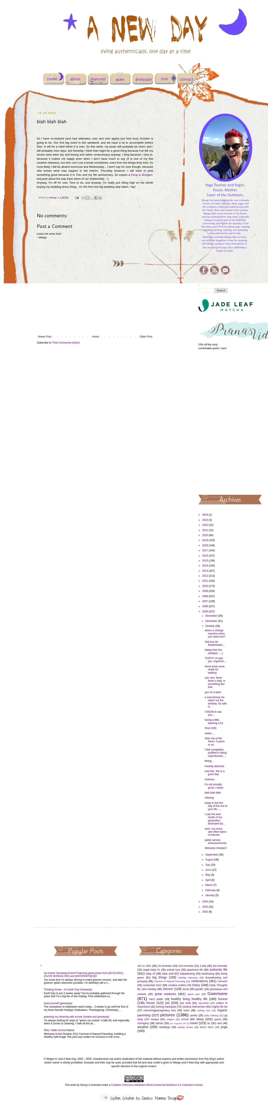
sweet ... (209, 733)
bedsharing (208, 973)
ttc (208, 1023)
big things (159, 977)
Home (95, 336)
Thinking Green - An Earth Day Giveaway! (68, 989)
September (212, 854)
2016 (205, 555)
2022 (205, 525)
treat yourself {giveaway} (58, 1003)
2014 (205, 565)
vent (219, 1023)
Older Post (146, 336)
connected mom (152, 985)
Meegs (84, 1084)
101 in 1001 (144, 965)
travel (194, 1023)
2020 (205, 535)
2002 (205, 911)
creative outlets (177, 985)
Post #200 (210, 728)
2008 (205, 596)
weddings (164, 1027)
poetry (193, 1015)
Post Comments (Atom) (66, 342)
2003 (205, 906)
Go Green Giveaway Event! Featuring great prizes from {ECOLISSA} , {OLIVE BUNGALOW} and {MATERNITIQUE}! (84, 975)
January (210, 895)
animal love (173, 969)
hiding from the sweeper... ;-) (214, 651)
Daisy (196, 985)
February (210, 890)
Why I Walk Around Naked (59, 1030)
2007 (205, 601)
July (208, 864)
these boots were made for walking (214, 669)
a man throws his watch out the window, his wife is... (216, 702)
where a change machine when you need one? (215, 633)
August (209, 859)
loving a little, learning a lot (214, 721)
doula (185, 989)
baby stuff (168, 973)
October (210, 626)
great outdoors (165, 994)
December (211, 615)
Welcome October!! (216, 848)
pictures (167, 1015)
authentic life (218, 969)
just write (185, 1003)
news (186, 1010)
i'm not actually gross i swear (214, 786)
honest (222, 999)
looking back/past (166, 1006)
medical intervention (193, 1006)
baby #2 (150, 973)
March (209, 885)
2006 (205, 606)
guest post (194, 994)
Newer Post (44, 336)
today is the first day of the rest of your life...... (216, 806)
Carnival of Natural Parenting (169, 981)
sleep (199, 1019)
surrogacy (143, 1023)
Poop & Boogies (141, 174)
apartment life (195, 969)
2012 (205, 575)
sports (217, 1019)
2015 (205, 560)
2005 (205, 611)
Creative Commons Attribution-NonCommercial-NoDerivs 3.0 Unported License (156, 1084)
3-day (203, 965)
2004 (205, 901)
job (167, 1003)
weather (143, 1027)
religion (170, 1019)
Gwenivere (217, 993)
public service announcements (215, 842)
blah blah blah (213, 792)
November (211, 621)
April (208, 880)
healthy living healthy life (189, 999)
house (150, 1003)
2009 (205, 591)
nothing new (203, 1010)
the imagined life (178, 1023)
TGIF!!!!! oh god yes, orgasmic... (215, 660)
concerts (222, 981)
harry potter (156, 999)
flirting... (209, 760)
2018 (205, 545)
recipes (155, 1019)
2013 (205, 570)
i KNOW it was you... (213, 713)
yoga (224, 1027)
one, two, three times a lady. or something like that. (215, 682)
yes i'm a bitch (213, 692)
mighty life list (219, 1006)
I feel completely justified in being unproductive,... (216, 752)
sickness (210, 779)
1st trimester (164, 965)
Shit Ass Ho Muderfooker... (215, 643)
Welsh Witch (207, 1027)
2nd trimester (186, 965)
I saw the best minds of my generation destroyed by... (215, 819)
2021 (205, 530)
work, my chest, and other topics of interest (215, 832)
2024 (205, 514)
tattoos (159, 1023)
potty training (211, 1015)
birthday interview (188, 977)
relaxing (209, 797)
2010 (205, 586)
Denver (168, 989)
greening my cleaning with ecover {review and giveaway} (76, 1016)
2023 (205, 520)
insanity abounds (214, 766)
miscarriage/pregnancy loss (159, 1010)
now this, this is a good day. (214, 773)
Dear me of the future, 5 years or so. (215, 741)
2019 (205, 540)
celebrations (199, 981)
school (185, 1019)
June (208, 869)
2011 (205, 580)
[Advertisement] (213, 422)
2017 (205, 550)
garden (199, 989)
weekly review (185, 1027)
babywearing (187, 973)
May (208, 874)
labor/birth (204, 1003)
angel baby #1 (151, 969)
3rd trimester (220, 965)
